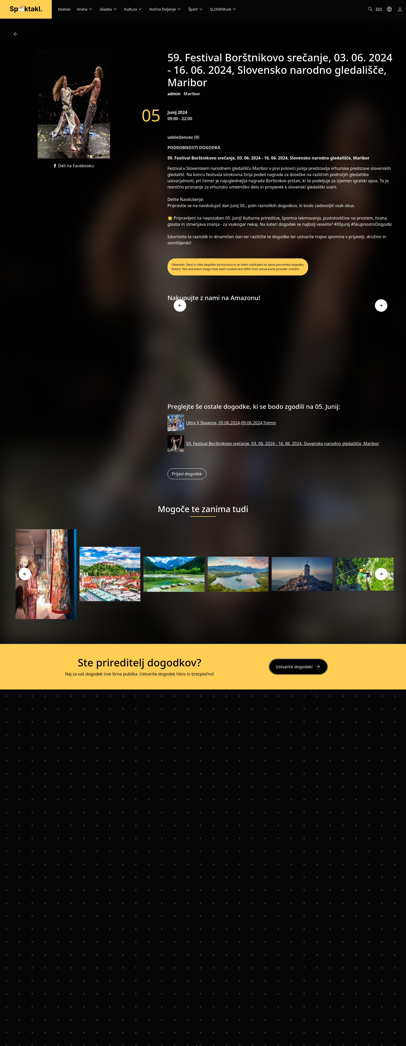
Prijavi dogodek (187, 474)
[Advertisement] (281, 354)
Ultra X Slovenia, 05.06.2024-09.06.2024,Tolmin (231, 423)
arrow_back (15, 34)
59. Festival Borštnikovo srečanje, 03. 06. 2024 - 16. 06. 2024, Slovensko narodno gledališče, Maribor (282, 443)
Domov (64, 9)
